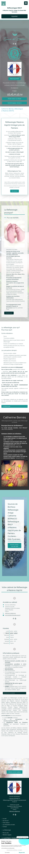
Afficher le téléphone (10, 613)
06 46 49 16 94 (15, 94)
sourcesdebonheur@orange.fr (12, 615)
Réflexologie (19, 367)
